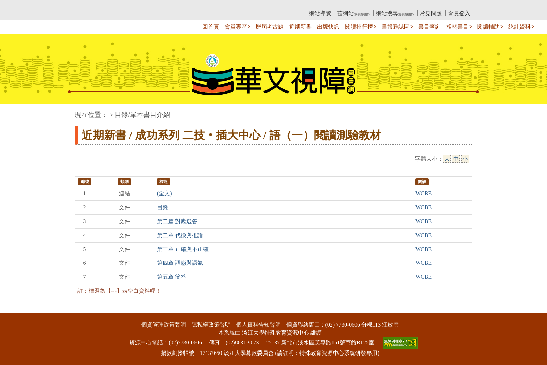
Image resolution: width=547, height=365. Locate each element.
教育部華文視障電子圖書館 (136, 5)
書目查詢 (429, 27)
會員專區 (236, 27)
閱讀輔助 (488, 27)
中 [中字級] (456, 159)
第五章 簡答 (171, 277)
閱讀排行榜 (359, 27)
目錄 (162, 207)
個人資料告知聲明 (258, 325)
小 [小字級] (465, 159)
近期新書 (300, 27)
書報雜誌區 (396, 27)
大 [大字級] (447, 159)
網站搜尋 (395, 13)
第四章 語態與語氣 (180, 263)
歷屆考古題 (270, 27)
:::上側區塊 (88, 5)
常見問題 (431, 13)
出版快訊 (328, 27)
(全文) (164, 193)
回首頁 (210, 27)
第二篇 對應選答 (177, 221)
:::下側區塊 (13, 309)
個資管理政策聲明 (163, 325)
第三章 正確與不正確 (183, 249)
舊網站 (353, 13)
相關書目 (457, 27)
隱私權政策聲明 (211, 325)
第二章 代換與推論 (180, 235)
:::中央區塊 (13, 111)
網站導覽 (320, 13)
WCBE (423, 193)
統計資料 (519, 27)
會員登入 (459, 13)
